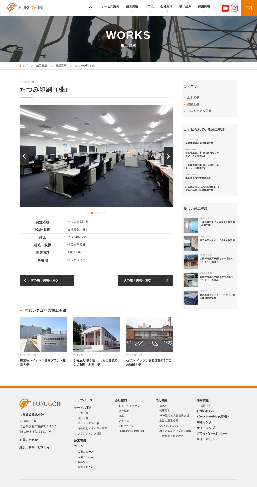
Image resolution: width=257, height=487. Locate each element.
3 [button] (94, 213)
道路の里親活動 (168, 420)
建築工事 (193, 104)
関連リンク (204, 422)
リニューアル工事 (199, 110)
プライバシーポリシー (212, 433)
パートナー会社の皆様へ (213, 416)
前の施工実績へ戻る (44, 280)
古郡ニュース (86, 451)
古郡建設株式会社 (28, 8)
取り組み (185, 6)
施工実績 (132, 6)
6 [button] (104, 213)
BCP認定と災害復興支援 (174, 415)
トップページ (83, 400)
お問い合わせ (28, 439)
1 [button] (88, 213)
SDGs (163, 405)
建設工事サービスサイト (36, 447)
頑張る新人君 (86, 466)
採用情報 (204, 6)
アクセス (124, 420)
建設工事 (83, 418)
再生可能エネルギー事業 (92, 428)
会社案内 (166, 6)
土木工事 (193, 97)
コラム (149, 6)
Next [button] (168, 156)
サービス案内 (110, 6)
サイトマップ (206, 427)
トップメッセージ (129, 405)
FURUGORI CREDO (131, 431)
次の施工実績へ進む (137, 280)
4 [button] (98, 213)
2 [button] (91, 213)
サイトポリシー (207, 439)
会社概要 (124, 410)
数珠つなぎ (84, 461)
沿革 (121, 415)
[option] (105, 156)
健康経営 (164, 410)
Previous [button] (24, 156)
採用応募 (205, 405)
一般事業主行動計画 (171, 435)
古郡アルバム (86, 456)
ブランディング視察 (90, 433)
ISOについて (126, 426)
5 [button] (101, 213)
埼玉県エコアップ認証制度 (175, 430)
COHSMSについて (170, 425)
